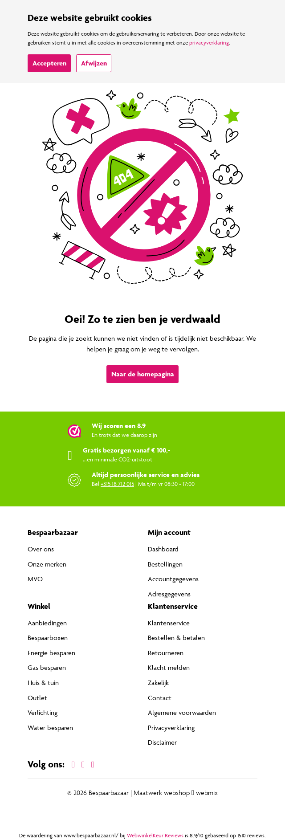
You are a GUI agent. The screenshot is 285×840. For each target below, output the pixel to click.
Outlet (37, 697)
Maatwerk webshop (162, 792)
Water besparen (50, 727)
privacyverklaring (209, 42)
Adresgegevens (169, 594)
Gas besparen (47, 667)
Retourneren (165, 652)
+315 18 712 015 (117, 483)
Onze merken (47, 564)
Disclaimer (162, 742)
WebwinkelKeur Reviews (155, 835)
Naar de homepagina (142, 374)
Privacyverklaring (171, 727)
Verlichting (42, 712)
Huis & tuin (43, 682)
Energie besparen (51, 652)
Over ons (41, 549)
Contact (159, 697)
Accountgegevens (173, 579)
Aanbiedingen (47, 623)
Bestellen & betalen (176, 637)
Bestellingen (165, 564)
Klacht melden (169, 667)
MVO (35, 579)
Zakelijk (158, 682)
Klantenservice (169, 623)
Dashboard (163, 549)
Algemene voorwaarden (182, 712)
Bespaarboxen (48, 637)
